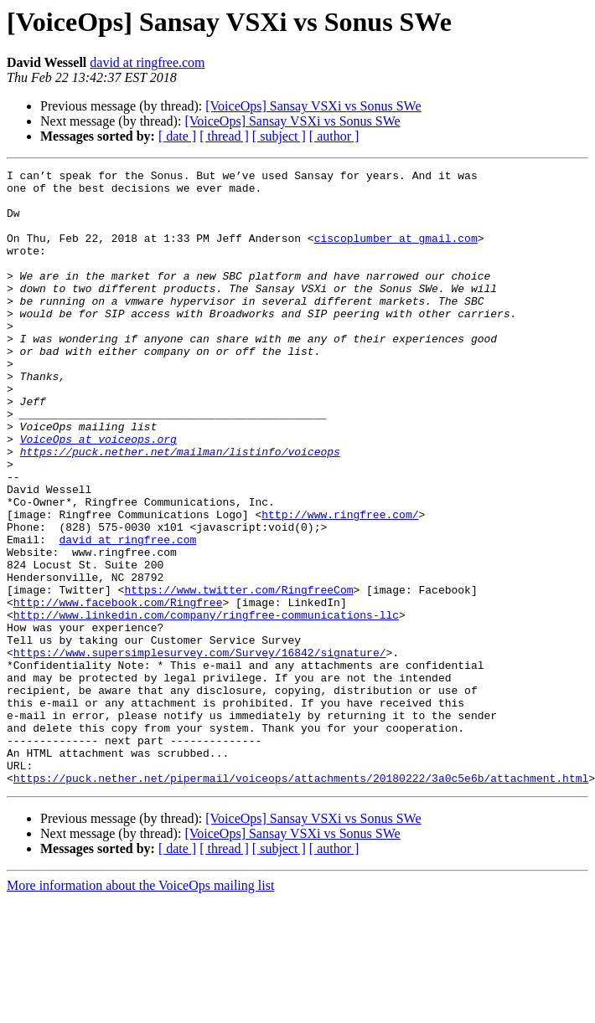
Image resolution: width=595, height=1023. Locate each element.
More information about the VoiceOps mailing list (140, 1008)
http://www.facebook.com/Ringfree (118, 689)
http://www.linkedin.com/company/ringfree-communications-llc (206, 704)
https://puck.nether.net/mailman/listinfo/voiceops (180, 509)
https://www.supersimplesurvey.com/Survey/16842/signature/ (199, 750)
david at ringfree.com (147, 62)
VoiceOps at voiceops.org (98, 493)
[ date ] (177, 136)
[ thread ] (224, 136)
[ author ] (334, 136)
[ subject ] (279, 136)
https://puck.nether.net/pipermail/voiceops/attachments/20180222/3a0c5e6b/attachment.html (300, 900)
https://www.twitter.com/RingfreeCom (238, 674)
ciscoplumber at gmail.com (396, 252)
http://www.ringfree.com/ (339, 584)
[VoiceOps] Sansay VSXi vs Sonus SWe (313, 106)
